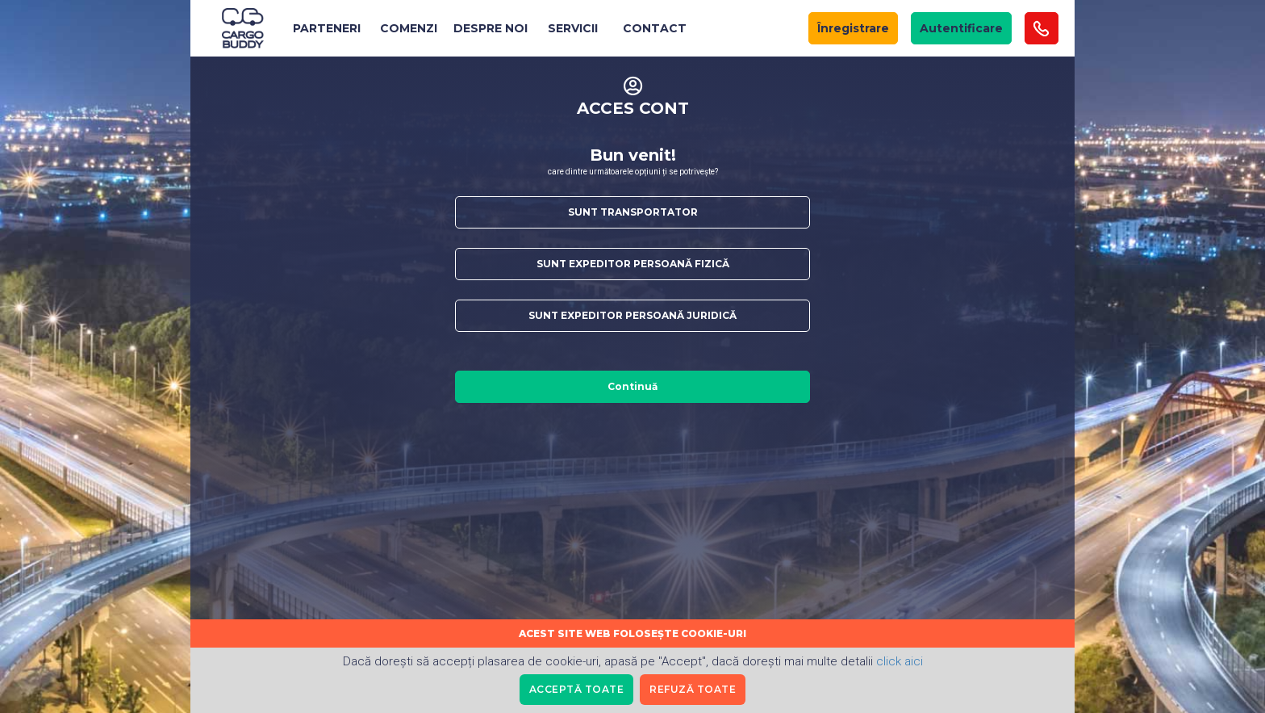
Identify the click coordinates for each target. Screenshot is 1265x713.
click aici (899, 661)
